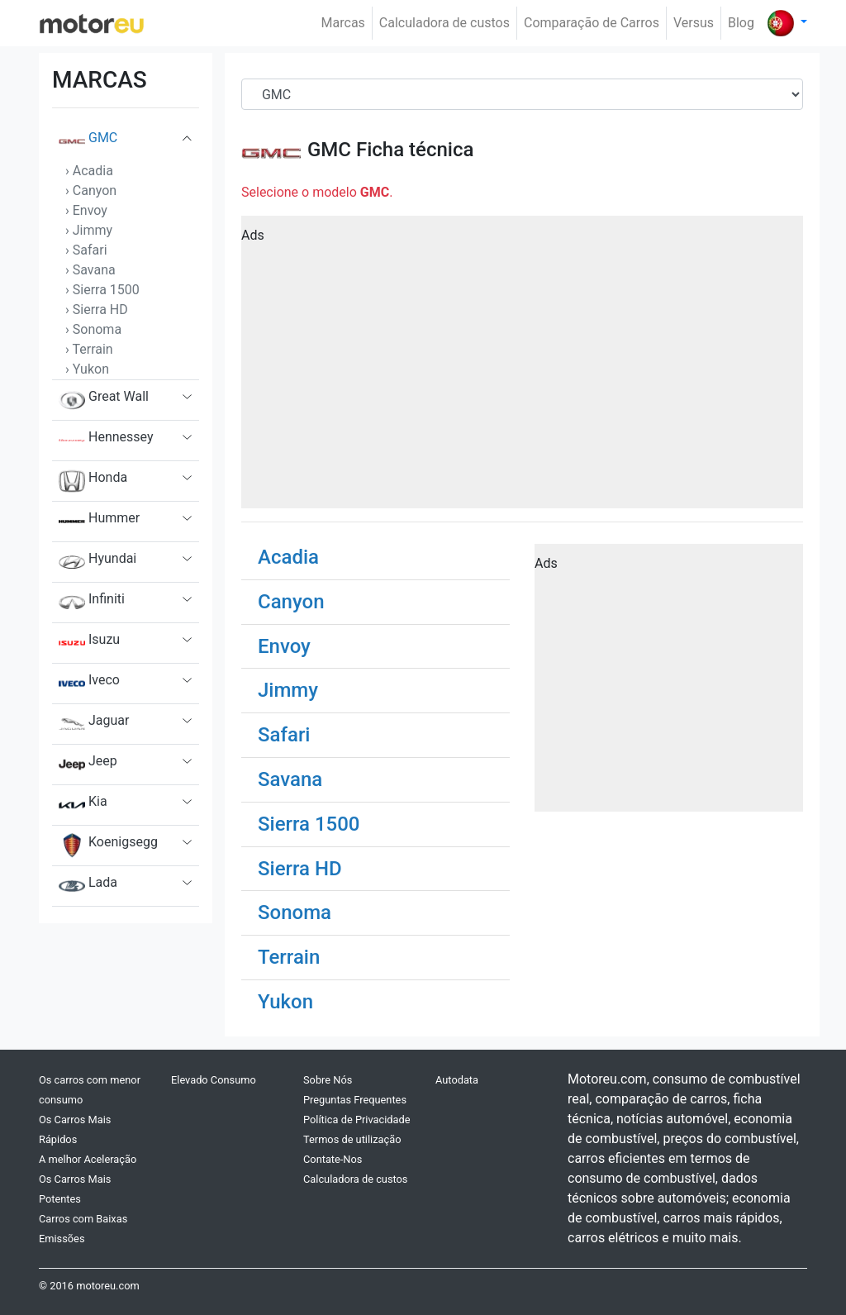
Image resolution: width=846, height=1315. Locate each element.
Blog (741, 23)
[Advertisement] (522, 368)
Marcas (343, 23)
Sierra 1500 (309, 824)
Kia (83, 805)
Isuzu (89, 643)
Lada (88, 886)
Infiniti (92, 602)
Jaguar (94, 724)
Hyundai (97, 562)
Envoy (284, 646)
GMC (88, 141)
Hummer (99, 521)
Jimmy (288, 690)
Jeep (88, 764)
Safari (284, 734)
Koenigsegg (108, 845)
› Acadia (89, 171)
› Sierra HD (96, 309)
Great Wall (104, 400)
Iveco (89, 683)
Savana (290, 779)
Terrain (289, 957)
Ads (252, 235)
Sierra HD (300, 868)
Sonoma (294, 912)
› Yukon (87, 369)
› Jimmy (88, 230)
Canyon (291, 601)
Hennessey (106, 440)
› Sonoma (93, 329)
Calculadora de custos (444, 23)
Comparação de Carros (591, 23)
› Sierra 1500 (102, 290)
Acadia (288, 557)
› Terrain (89, 349)
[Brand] (522, 94)
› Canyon (90, 190)
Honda (93, 481)
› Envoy (86, 210)
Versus (693, 23)
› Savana (90, 270)
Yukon (285, 1001)
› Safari (86, 250)
